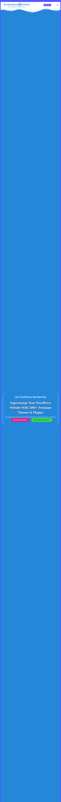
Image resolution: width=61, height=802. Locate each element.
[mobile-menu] (56, 5)
